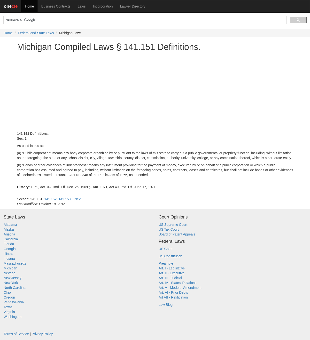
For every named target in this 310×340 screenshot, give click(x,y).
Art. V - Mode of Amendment (180, 288)
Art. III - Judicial (170, 278)
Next (77, 199)
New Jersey (12, 278)
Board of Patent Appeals (177, 234)
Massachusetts (15, 263)
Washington (12, 317)
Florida (9, 244)
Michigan (10, 268)
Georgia (10, 249)
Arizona (9, 234)
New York (11, 283)
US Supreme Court (173, 225)
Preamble (166, 263)
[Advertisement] (155, 89)
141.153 (64, 199)
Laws (82, 6)
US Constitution (170, 256)
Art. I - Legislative (172, 268)
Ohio (7, 292)
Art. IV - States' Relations (177, 283)
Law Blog (166, 305)
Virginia (9, 312)
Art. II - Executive (172, 273)
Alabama (10, 225)
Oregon (9, 297)
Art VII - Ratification (173, 297)
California (11, 239)
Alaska (9, 229)
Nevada (9, 273)
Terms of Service (16, 334)
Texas (8, 307)
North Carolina (14, 288)
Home (29, 6)
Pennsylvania (14, 302)
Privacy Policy (42, 334)
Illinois (8, 254)
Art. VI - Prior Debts (173, 292)
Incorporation (103, 6)
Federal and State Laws (36, 33)
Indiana (9, 258)
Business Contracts (55, 6)
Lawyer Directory (132, 6)
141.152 (50, 199)
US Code (165, 249)
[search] (144, 20)
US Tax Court (169, 229)
